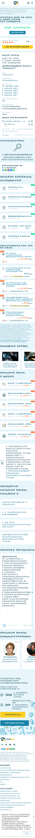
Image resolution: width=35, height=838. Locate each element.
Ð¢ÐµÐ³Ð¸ (3, 784)
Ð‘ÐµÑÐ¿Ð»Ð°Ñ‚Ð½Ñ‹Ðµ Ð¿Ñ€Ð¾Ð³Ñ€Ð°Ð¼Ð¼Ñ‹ (15, 770)
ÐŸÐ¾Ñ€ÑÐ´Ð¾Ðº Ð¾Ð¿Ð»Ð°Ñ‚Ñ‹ (10, 798)
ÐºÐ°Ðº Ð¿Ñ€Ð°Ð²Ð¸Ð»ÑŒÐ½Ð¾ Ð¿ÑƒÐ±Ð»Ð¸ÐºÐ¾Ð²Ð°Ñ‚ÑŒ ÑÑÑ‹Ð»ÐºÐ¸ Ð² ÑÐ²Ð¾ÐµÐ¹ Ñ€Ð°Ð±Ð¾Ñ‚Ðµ (14, 340)
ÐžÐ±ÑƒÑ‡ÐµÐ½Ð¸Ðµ (13, 715)
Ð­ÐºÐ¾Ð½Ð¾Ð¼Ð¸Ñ (6, 775)
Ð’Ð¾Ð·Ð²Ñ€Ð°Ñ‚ (5, 800)
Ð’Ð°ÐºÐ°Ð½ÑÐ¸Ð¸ (6, 810)
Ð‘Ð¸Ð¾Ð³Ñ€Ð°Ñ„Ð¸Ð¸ (10, 80)
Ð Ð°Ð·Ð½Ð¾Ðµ (4, 779)
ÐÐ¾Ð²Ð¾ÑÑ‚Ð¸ (5, 768)
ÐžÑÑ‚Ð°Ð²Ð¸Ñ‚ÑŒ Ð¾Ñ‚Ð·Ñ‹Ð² (17, 47)
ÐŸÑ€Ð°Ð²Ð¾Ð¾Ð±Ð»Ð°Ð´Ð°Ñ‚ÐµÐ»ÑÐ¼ (12, 805)
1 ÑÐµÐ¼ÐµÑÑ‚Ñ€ (10, 86)
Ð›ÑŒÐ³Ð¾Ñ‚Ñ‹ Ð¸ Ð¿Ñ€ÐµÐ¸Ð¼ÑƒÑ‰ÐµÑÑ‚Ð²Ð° (14, 777)
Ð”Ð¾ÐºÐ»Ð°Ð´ (7, 75)
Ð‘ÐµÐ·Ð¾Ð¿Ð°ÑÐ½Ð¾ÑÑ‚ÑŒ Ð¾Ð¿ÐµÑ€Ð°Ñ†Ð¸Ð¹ (16, 803)
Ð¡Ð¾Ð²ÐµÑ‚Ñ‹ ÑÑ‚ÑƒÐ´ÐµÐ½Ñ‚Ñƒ (10, 772)
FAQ (1, 782)
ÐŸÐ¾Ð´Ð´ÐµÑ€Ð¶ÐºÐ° (7, 807)
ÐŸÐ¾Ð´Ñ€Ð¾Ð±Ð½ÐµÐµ (14, 723)
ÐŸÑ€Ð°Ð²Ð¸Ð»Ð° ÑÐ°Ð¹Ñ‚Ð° (9, 791)
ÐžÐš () (27, 833)
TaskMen (5, 135)
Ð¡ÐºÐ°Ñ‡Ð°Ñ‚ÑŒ (17, 32)
